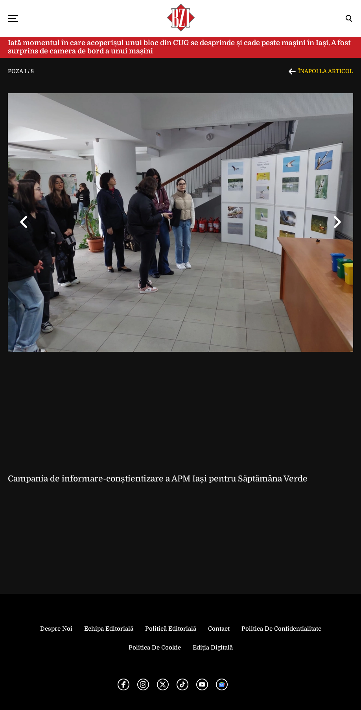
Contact (219, 628)
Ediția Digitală (213, 647)
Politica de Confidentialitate (281, 628)
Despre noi (56, 628)
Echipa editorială (108, 628)
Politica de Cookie (155, 647)
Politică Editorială (170, 628)
